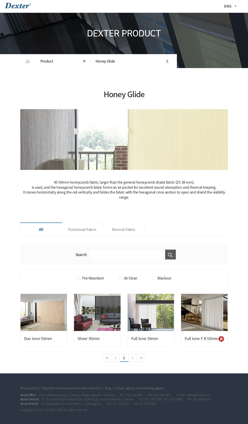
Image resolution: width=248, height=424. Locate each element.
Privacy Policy (30, 388)
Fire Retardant (93, 278)
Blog (108, 388)
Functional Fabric (82, 229)
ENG (227, 6)
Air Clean (130, 278)
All (41, 229)
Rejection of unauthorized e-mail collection (72, 388)
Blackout (164, 278)
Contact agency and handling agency (139, 388)
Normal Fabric (124, 229)
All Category (242, 6)
